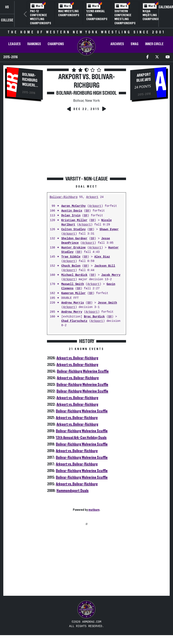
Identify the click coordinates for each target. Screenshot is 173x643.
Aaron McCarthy (73, 206)
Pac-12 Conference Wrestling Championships (40, 17)
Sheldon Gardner (74, 239)
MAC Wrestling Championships (68, 13)
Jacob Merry (110, 275)
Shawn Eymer (109, 229)
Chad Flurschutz (74, 321)
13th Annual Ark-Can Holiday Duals (81, 438)
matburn (94, 509)
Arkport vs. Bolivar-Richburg (77, 358)
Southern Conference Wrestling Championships (125, 17)
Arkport (92, 197)
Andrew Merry (71, 312)
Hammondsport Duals (72, 491)
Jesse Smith (107, 303)
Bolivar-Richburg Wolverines (30, 82)
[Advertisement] (24, 173)
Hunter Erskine (73, 248)
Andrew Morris (72, 303)
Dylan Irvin (70, 216)
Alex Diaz (102, 257)
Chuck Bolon (70, 266)
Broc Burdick (94, 317)
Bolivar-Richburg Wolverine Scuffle (83, 371)
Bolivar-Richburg (63, 197)
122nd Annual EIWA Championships (96, 15)
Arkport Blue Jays (144, 77)
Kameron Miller (73, 293)
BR (87, 211)
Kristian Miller (74, 220)
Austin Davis (71, 211)
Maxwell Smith (72, 284)
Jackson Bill (104, 266)
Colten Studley (73, 229)
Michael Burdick (74, 275)
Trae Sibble (70, 257)
